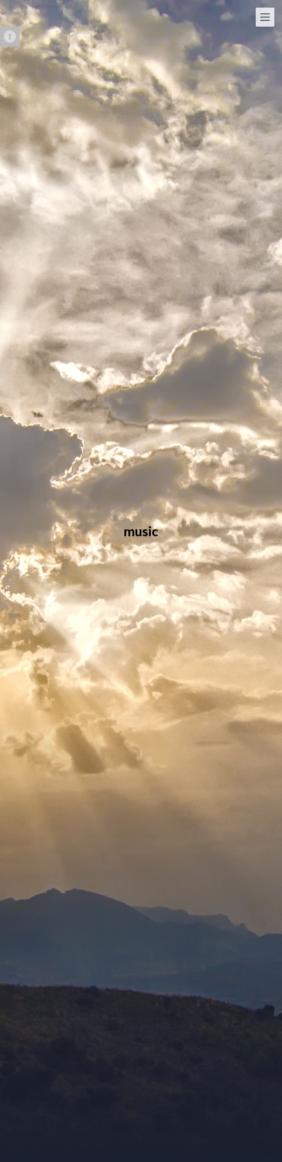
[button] (10, 36)
